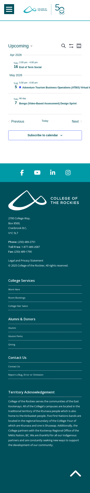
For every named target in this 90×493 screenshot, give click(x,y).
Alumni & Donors (21, 319)
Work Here (14, 289)
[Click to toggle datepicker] (20, 45)
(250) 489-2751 (26, 242)
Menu (9, 9)
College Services (21, 280)
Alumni (12, 328)
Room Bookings (16, 297)
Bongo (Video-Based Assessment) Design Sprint (48, 103)
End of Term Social (30, 67)
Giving (11, 344)
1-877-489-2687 (30, 247)
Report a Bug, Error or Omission (25, 374)
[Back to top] (75, 474)
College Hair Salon (18, 306)
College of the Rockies (44, 10)
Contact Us (17, 357)
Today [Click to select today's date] (45, 120)
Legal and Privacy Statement (25, 260)
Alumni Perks (15, 336)
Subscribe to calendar (43, 135)
